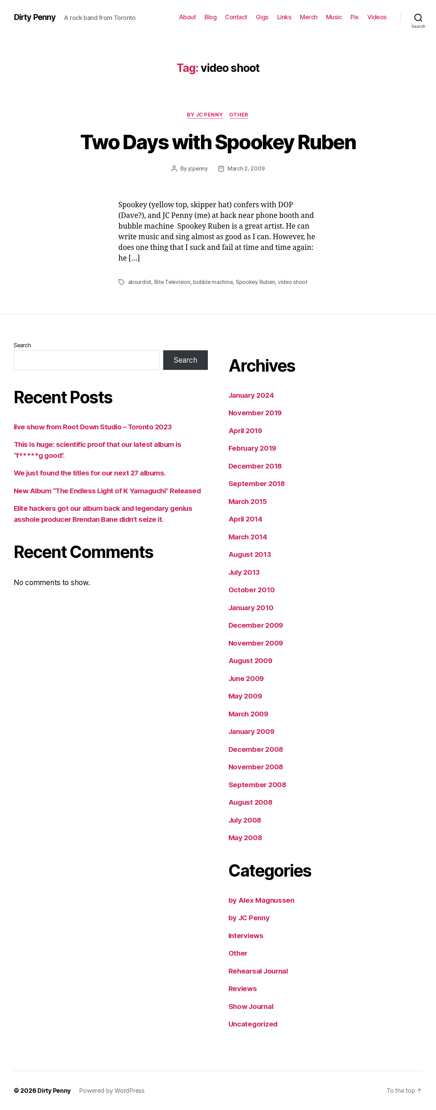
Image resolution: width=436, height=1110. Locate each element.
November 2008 (256, 766)
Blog (210, 17)
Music (334, 17)
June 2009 (247, 678)
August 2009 (251, 660)
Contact (236, 17)
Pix (354, 17)
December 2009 (256, 625)
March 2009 (249, 714)
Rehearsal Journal (259, 971)
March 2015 (248, 501)
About (187, 17)
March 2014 (248, 536)
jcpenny (198, 168)
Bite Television (173, 282)
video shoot (296, 282)
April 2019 (246, 430)
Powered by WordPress (113, 1090)
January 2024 (252, 395)
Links (284, 17)
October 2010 (252, 589)
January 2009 (252, 731)
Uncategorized (254, 1024)
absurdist (140, 282)
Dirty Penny (35, 17)
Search (22, 345)
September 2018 (257, 483)
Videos (377, 17)
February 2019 (253, 448)
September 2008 (257, 784)
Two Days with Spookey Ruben (218, 141)
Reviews (243, 988)
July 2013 (245, 572)
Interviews (246, 935)
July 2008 (246, 820)
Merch (308, 17)
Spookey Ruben (258, 282)
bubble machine (214, 282)
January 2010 (252, 607)
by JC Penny (205, 115)
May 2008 (245, 837)
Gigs (262, 17)
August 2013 (250, 554)
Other (239, 115)
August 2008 (251, 802)
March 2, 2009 (246, 168)
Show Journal (252, 1006)
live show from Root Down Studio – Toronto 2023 (95, 426)
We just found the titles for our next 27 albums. (92, 473)
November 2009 (256, 643)
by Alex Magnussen (262, 900)
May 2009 (245, 696)
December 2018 (256, 466)
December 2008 (256, 749)
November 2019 (256, 412)
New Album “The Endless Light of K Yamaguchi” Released (111, 490)
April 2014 (246, 519)
